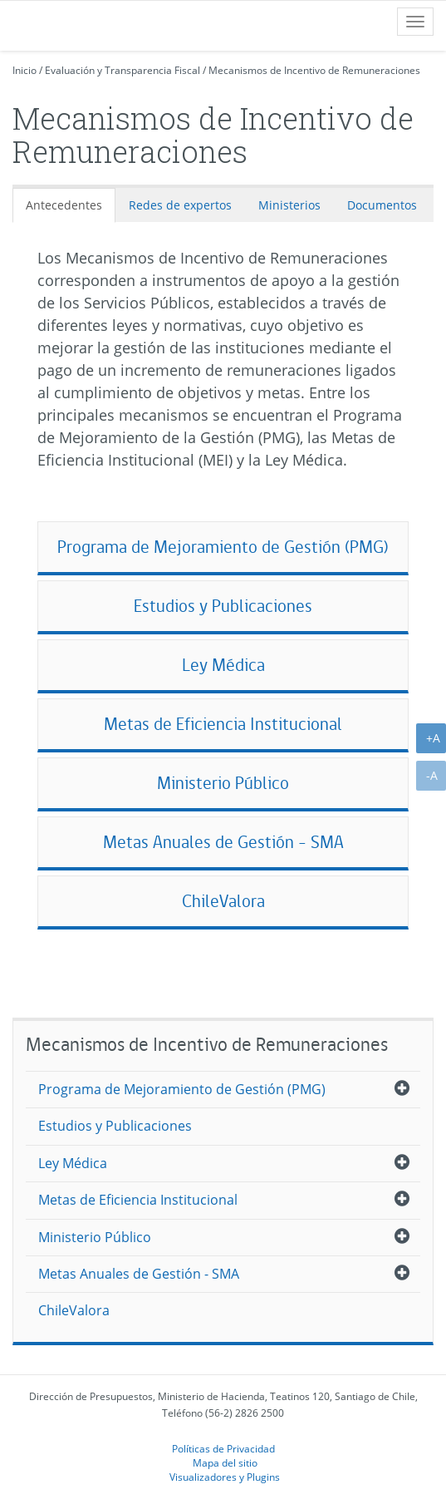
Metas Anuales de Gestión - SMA (223, 841)
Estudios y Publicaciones (223, 605)
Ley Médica (223, 664)
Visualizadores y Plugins (224, 1476)
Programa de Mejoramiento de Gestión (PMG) (223, 546)
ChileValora (223, 900)
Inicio (24, 70)
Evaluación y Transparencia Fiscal (122, 70)
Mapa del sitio (225, 1462)
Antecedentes (64, 205)
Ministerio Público (223, 782)
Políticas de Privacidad (223, 1448)
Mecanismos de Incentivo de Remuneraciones (314, 70)
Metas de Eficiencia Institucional (223, 723)
